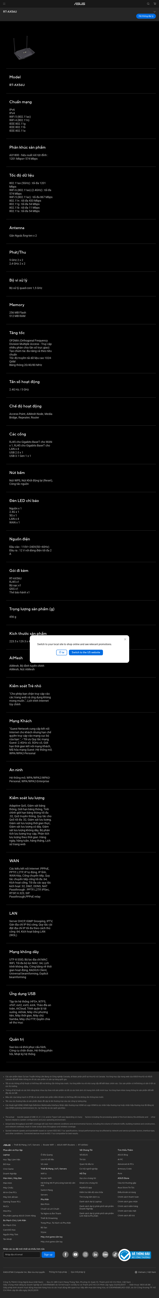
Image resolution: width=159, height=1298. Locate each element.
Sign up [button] (48, 1254)
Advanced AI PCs (126, 1164)
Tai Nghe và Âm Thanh (51, 1213)
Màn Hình (7, 1183)
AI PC (120, 1159)
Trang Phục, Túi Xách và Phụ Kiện (56, 1223)
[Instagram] (85, 1254)
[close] (125, 639)
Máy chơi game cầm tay (52, 1241)
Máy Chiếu (8, 1188)
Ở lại (61, 652)
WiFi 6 (43, 1173)
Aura (120, 1173)
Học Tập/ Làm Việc (11, 1159)
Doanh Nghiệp (10, 1173)
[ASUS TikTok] (115, 1254)
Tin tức (83, 1159)
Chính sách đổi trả (126, 1215)
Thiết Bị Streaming (49, 1218)
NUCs (6, 1206)
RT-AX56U (10, 12)
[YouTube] (75, 1254)
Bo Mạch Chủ (9, 1225)
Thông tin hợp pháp (58, 1272)
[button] (4, 3)
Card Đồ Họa (9, 1230)
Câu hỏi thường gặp (127, 1183)
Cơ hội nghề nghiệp (89, 1169)
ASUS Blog (123, 1155)
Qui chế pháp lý (78, 1272)
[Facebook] (65, 1254)
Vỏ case (44, 1164)
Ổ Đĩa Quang (47, 1155)
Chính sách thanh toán (128, 1197)
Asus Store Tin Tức (126, 1187)
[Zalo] (105, 1254)
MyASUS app (86, 1187)
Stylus (43, 1232)
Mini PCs (7, 1211)
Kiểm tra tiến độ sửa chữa (91, 1192)
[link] (79, 4)
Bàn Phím (45, 1204)
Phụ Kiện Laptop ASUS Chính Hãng (19, 1216)
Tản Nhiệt (7, 1239)
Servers (44, 1195)
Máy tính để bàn (10, 1197)
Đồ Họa (6, 1164)
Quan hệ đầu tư (87, 1164)
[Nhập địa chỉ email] (21, 1255)
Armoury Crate (125, 1169)
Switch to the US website (86, 652)
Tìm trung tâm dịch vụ (90, 1197)
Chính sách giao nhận (128, 1201)
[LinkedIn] (95, 1254)
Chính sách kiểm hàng (128, 1206)
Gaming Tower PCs (11, 1202)
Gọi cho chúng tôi (88, 1178)
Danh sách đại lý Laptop (91, 1201)
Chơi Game (8, 1169)
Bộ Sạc (44, 1227)
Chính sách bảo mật (127, 1211)
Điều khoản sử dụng (127, 1192)
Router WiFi (46, 1178)
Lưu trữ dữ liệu (47, 1159)
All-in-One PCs (10, 1192)
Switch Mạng (47, 1190)
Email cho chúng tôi (89, 1183)
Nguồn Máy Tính (10, 1234)
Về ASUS (84, 1155)
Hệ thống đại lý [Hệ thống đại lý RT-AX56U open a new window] (146, 16)
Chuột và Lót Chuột (50, 1209)
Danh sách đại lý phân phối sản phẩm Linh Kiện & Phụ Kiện (97, 1214)
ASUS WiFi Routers (66, 1145)
